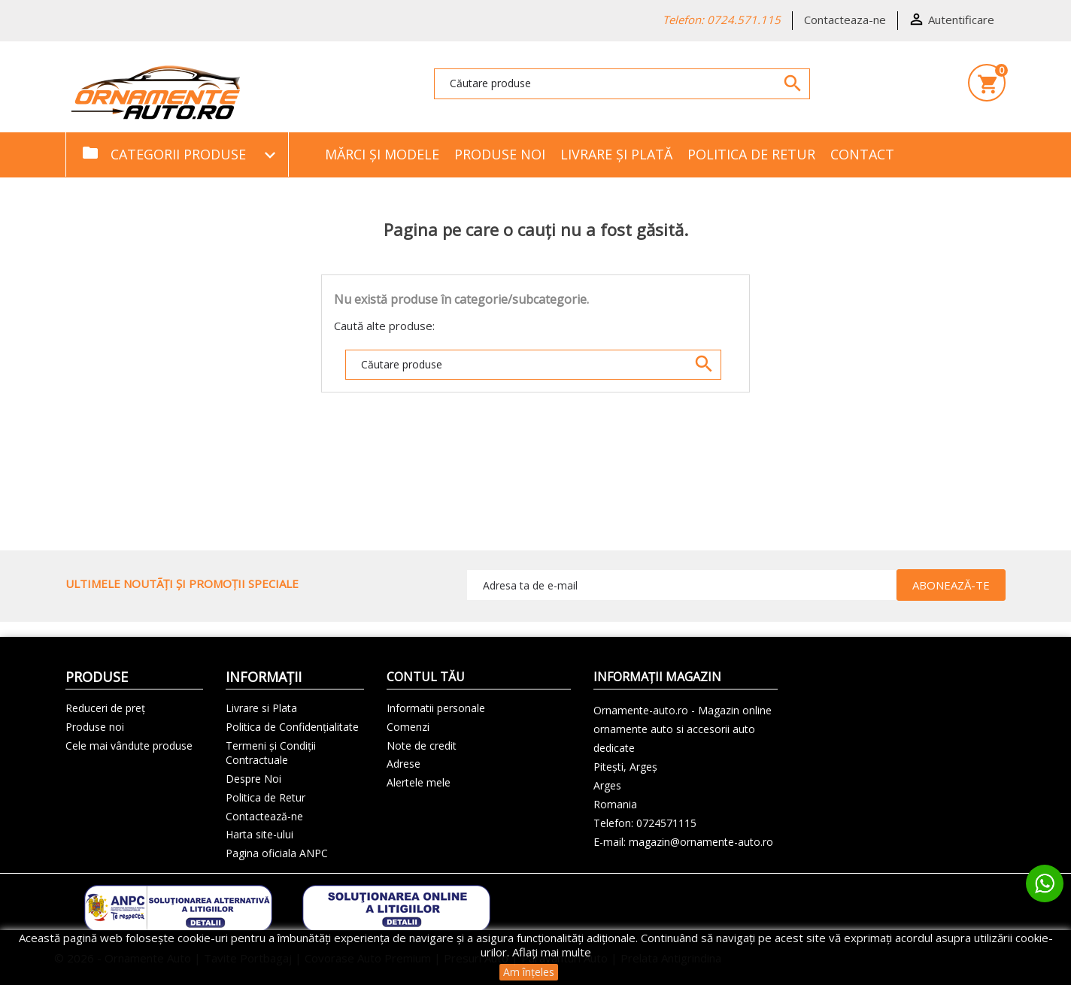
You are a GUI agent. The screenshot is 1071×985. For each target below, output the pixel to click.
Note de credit (422, 745)
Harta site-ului (259, 834)
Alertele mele (419, 782)
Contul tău (426, 676)
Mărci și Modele (382, 154)
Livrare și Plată (616, 154)
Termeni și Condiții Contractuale (271, 753)
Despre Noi (253, 778)
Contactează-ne (264, 816)
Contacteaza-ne (845, 19)
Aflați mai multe (551, 951)
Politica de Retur (751, 154)
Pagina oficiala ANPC (277, 853)
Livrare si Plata (261, 708)
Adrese (403, 763)
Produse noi (499, 154)
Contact (862, 154)
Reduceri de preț (105, 708)
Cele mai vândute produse (129, 745)
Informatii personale (436, 708)
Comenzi (408, 727)
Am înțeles (528, 972)
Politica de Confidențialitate (292, 727)
